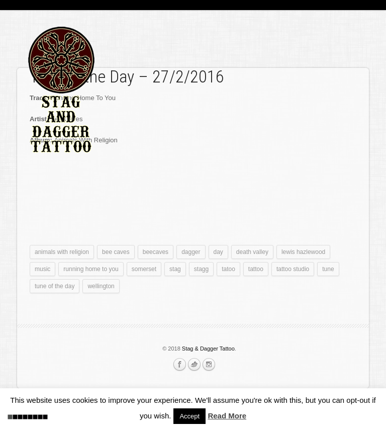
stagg (201, 269)
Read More (227, 415)
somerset (144, 269)
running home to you (90, 269)
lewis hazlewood (303, 251)
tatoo (228, 269)
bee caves (116, 251)
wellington (100, 286)
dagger (190, 251)
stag (175, 269)
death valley (252, 251)
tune (328, 269)
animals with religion (62, 251)
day (218, 251)
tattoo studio (292, 269)
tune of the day (54, 286)
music (42, 269)
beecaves (155, 251)
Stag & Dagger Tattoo (208, 349)
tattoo (255, 269)
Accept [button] (189, 416)
